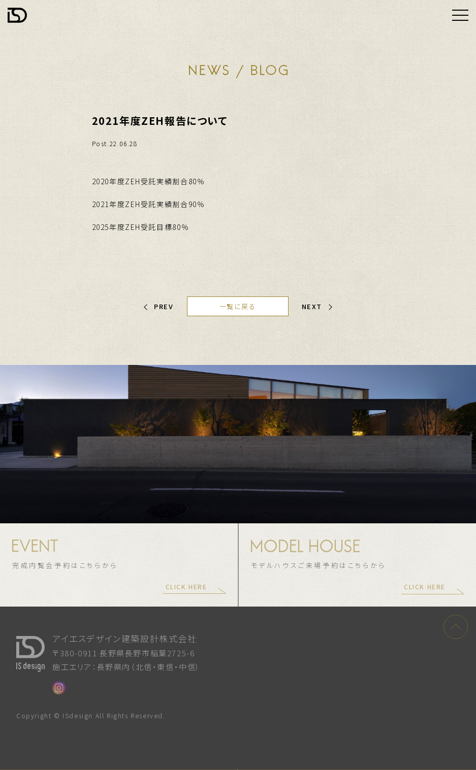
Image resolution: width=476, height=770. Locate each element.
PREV (163, 306)
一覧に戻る (237, 306)
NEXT (312, 306)
